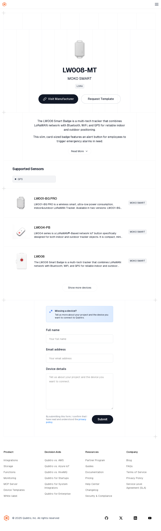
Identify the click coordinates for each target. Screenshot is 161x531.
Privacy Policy (134, 478)
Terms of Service (136, 472)
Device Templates (14, 490)
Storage (8, 466)
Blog (129, 460)
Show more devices (79, 287)
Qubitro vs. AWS (54, 460)
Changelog (91, 490)
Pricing (89, 478)
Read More (79, 151)
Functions (10, 472)
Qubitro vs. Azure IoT (57, 466)
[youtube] (150, 518)
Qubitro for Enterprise (58, 493)
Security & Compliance (98, 495)
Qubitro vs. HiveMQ (56, 472)
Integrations (11, 460)
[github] (106, 518)
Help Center (92, 484)
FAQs (129, 466)
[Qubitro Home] (4, 4)
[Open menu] (157, 4)
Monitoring (10, 478)
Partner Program (95, 460)
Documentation (94, 472)
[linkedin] (135, 518)
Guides (89, 466)
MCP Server (11, 484)
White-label (10, 495)
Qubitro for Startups (57, 478)
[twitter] (121, 518)
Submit (102, 419)
